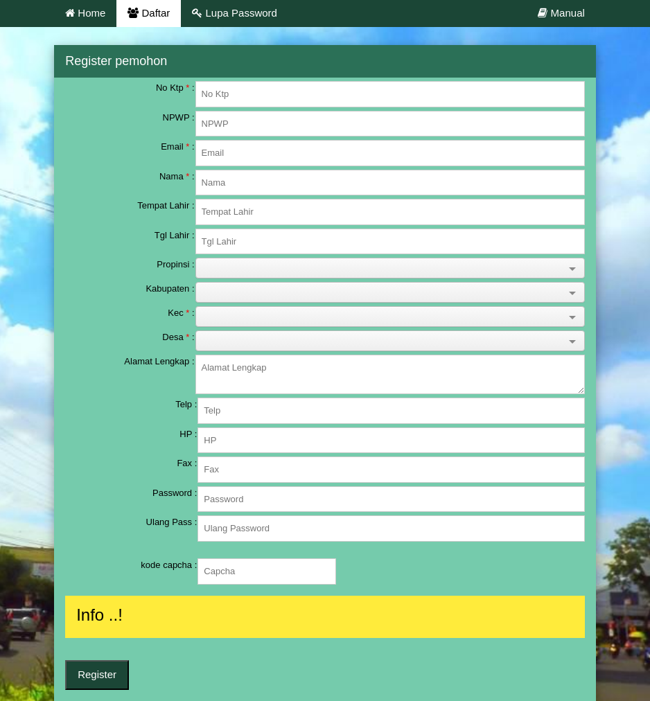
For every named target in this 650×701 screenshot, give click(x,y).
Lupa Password (234, 13)
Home (85, 13)
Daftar (149, 13)
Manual (561, 13)
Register (97, 674)
